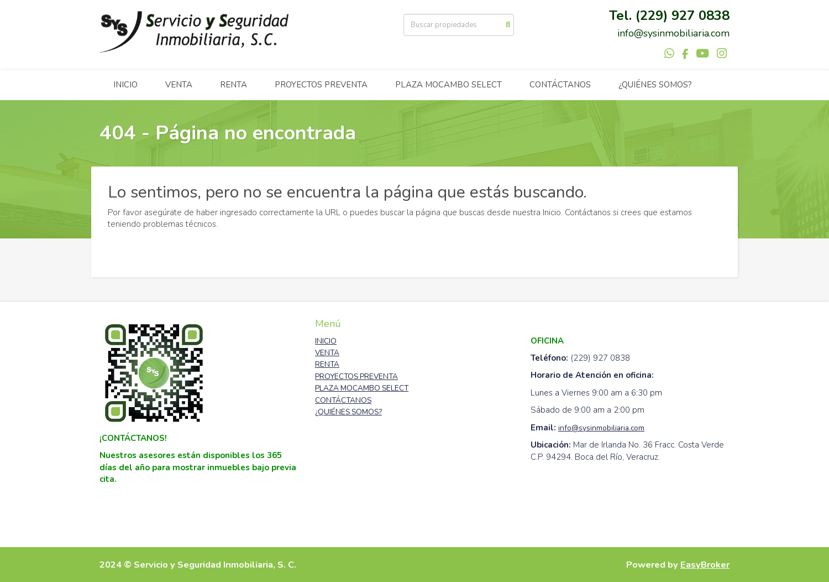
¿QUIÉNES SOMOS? (655, 84)
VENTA (178, 84)
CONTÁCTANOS (560, 84)
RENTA (233, 84)
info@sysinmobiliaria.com (601, 428)
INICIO (125, 84)
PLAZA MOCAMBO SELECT (448, 84)
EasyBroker (705, 564)
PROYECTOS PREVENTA (321, 84)
